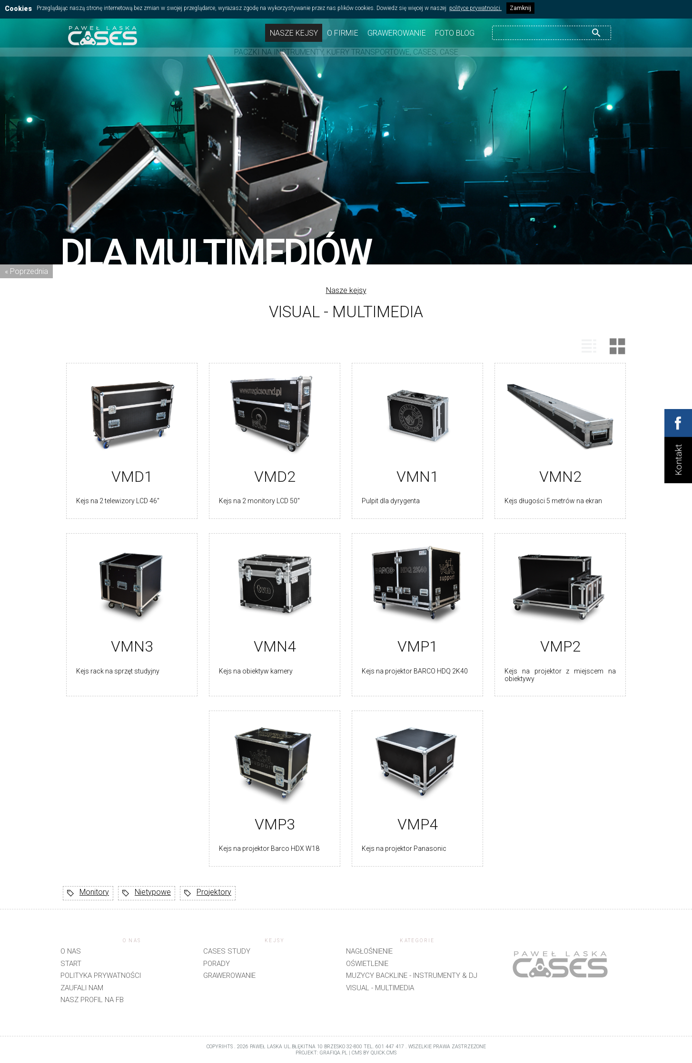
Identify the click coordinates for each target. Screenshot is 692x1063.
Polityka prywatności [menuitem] (100, 975)
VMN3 (132, 646)
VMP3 (275, 824)
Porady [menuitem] (216, 963)
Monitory (88, 893)
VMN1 (417, 477)
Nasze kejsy (346, 290)
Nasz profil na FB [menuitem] (92, 999)
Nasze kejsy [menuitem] (294, 33)
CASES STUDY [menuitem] (226, 951)
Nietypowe (146, 893)
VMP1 (417, 646)
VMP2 (560, 646)
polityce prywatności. (475, 8)
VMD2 (275, 477)
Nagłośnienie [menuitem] (369, 951)
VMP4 (417, 824)
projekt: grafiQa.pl (321, 1053)
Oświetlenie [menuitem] (367, 963)
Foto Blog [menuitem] (455, 33)
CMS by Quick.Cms (374, 1053)
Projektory (207, 893)
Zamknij (520, 8)
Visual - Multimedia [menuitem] (380, 988)
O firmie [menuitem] (342, 33)
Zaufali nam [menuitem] (81, 988)
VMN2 (560, 477)
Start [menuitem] (70, 963)
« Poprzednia (26, 271)
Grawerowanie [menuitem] (396, 33)
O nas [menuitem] (70, 951)
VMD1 (132, 477)
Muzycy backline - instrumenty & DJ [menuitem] (411, 975)
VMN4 (275, 646)
